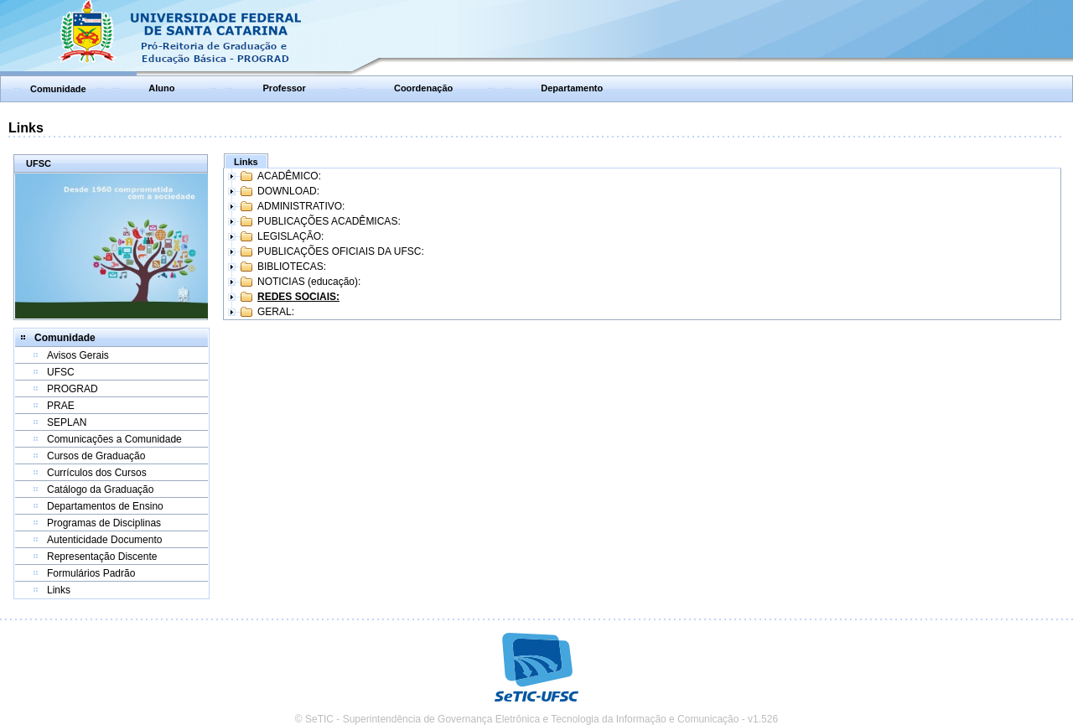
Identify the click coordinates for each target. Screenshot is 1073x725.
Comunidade (58, 89)
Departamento (572, 88)
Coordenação (423, 88)
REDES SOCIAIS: (298, 297)
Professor (284, 88)
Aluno (161, 88)
